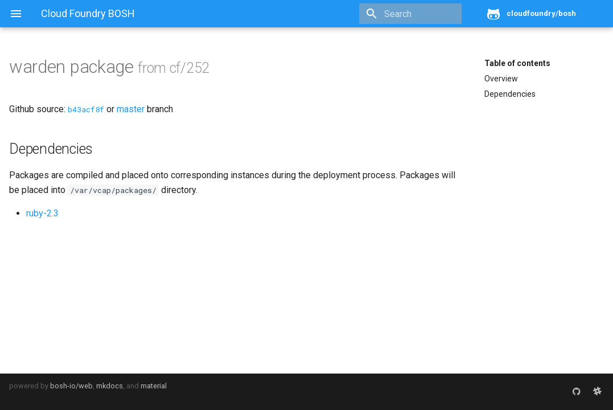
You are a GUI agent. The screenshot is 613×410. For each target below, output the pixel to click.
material (154, 386)
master (131, 109)
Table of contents (517, 63)
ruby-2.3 (42, 213)
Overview (501, 78)
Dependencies (510, 94)
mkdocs (109, 386)
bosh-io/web (71, 386)
